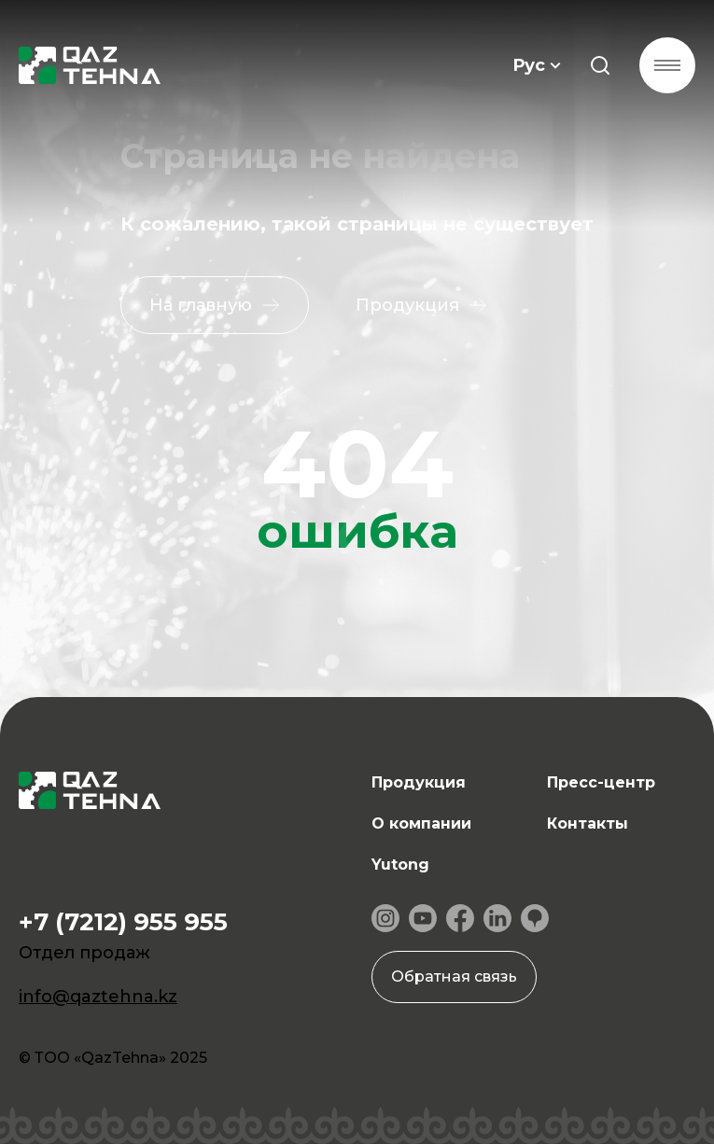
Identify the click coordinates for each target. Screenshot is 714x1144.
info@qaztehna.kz (98, 996)
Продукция (418, 782)
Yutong (400, 864)
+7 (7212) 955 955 (123, 922)
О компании (421, 823)
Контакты (587, 823)
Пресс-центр (601, 782)
